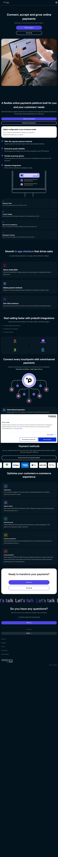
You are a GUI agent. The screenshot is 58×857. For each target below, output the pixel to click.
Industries (3, 643)
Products (3, 639)
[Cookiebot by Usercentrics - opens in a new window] (49, 416)
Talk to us (29, 622)
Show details (50, 434)
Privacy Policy (18, 428)
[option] (29, 633)
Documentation (5, 654)
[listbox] (29, 633)
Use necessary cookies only (28, 439)
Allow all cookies (47, 439)
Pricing (3, 646)
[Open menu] (56, 2)
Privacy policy (29, 629)
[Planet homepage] (6, 2)
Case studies (4, 650)
